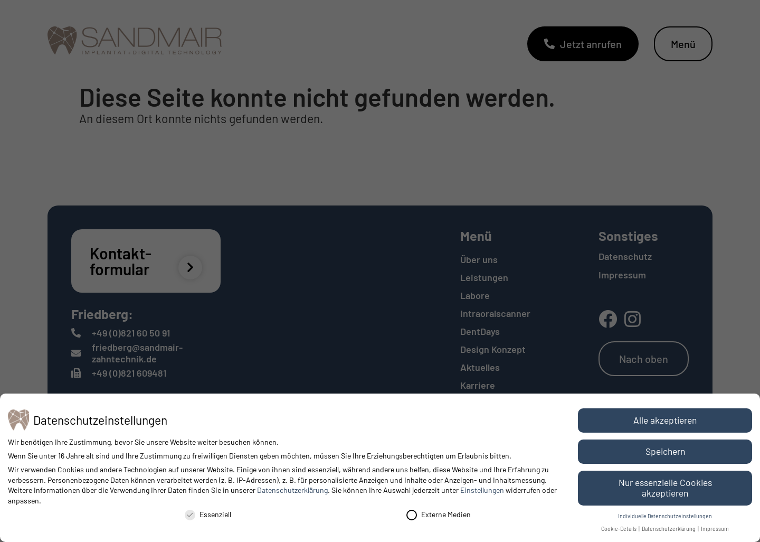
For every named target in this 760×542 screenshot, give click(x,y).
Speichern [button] (665, 451)
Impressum (715, 528)
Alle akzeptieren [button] (665, 420)
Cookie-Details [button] (619, 528)
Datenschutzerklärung (292, 489)
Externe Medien (438, 514)
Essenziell (208, 514)
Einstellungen (482, 489)
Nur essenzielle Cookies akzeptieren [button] (665, 487)
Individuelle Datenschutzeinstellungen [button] (665, 515)
